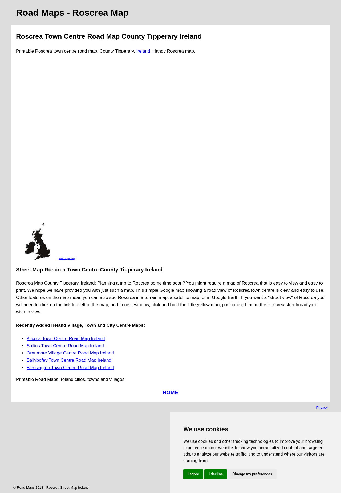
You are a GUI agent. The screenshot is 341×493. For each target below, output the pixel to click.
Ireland (143, 51)
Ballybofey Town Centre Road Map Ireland (69, 360)
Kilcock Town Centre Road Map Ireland (66, 338)
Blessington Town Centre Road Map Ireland (70, 367)
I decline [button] (216, 474)
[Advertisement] (37, 141)
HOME (170, 392)
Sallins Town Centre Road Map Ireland (65, 345)
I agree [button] (193, 474)
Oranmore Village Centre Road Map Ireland (70, 353)
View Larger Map (67, 258)
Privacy (322, 407)
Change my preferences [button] (252, 474)
